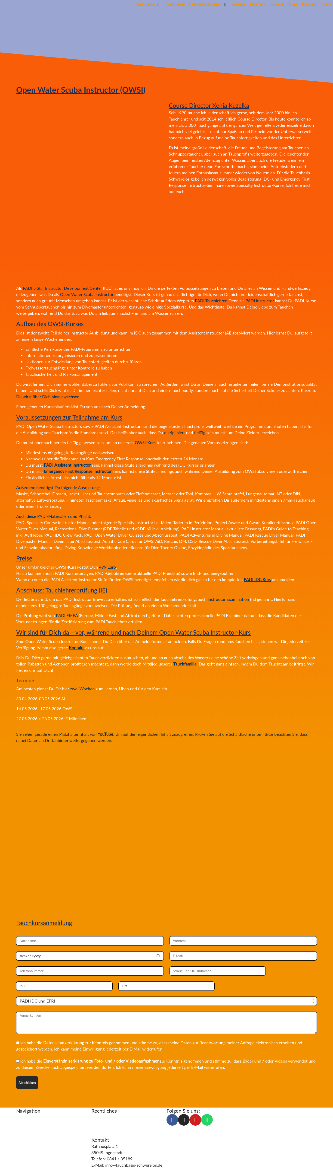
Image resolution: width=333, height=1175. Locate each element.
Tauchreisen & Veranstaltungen (44, 1123)
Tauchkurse (26, 1117)
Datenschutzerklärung (63, 1042)
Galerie (22, 1154)
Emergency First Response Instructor (78, 471)
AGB (95, 1129)
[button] (146, 4)
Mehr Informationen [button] (35, 750)
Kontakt (76, 647)
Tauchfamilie (185, 663)
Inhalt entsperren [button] (32, 756)
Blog (20, 1142)
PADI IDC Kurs (257, 579)
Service (23, 1129)
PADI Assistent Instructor (67, 465)
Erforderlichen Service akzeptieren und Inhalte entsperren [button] (69, 762)
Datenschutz (103, 1123)
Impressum (101, 1117)
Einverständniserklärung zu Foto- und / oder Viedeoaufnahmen (101, 1061)
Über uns (24, 1135)
